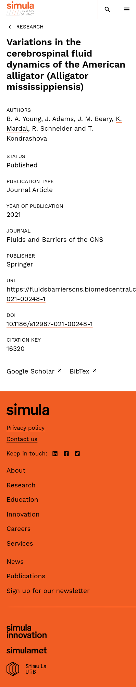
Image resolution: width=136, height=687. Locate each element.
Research (25, 27)
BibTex (84, 371)
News (15, 562)
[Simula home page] (28, 420)
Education (22, 500)
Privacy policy (26, 427)
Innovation (23, 514)
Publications (26, 576)
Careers (19, 529)
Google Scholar (35, 371)
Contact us (22, 439)
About (16, 470)
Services (20, 543)
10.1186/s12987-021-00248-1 (50, 324)
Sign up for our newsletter (48, 591)
